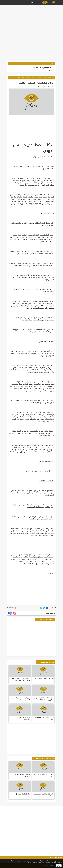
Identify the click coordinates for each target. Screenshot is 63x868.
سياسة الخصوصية (51, 866)
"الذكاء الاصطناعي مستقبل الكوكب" (43, 68)
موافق (59, 866)
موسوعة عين (45, 78)
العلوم (39, 78)
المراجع (51, 70)
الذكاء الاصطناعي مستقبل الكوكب (26, 78)
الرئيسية (52, 78)
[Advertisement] (31, 19)
